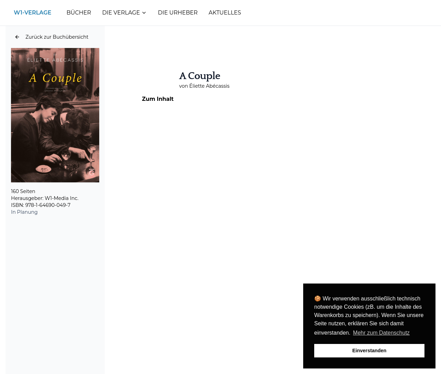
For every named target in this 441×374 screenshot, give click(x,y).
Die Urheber (177, 12)
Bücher (78, 12)
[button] (51, 36)
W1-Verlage (32, 12)
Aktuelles (225, 12)
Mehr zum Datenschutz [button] (381, 333)
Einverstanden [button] (369, 350)
